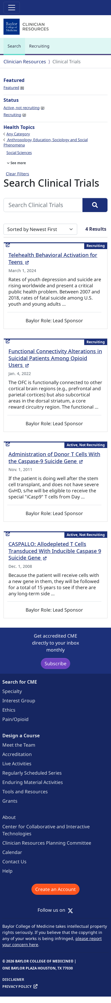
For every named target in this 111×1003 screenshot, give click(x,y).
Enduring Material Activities (32, 782)
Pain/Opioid (15, 719)
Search (15, 48)
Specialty (12, 691)
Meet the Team (18, 745)
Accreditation (17, 754)
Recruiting (39, 46)
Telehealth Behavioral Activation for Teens (52, 258)
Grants (9, 801)
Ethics (8, 710)
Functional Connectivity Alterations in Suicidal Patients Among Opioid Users (55, 358)
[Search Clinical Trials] (43, 205)
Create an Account (55, 889)
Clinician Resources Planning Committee (46, 843)
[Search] (95, 205)
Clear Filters (17, 173)
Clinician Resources (24, 61)
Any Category (18, 133)
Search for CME (19, 682)
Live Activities (16, 763)
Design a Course (21, 735)
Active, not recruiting (23, 107)
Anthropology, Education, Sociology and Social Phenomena (45, 142)
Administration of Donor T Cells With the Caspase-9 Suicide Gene (54, 458)
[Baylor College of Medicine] (26, 27)
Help (7, 871)
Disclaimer (13, 979)
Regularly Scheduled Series (32, 773)
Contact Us (14, 861)
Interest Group (18, 700)
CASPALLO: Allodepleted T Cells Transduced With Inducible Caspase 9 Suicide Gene (54, 550)
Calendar (12, 852)
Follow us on (55, 910)
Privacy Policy (16, 986)
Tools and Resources (25, 791)
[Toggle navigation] (11, 7)
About (9, 817)
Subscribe (55, 663)
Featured (13, 87)
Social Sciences (19, 152)
